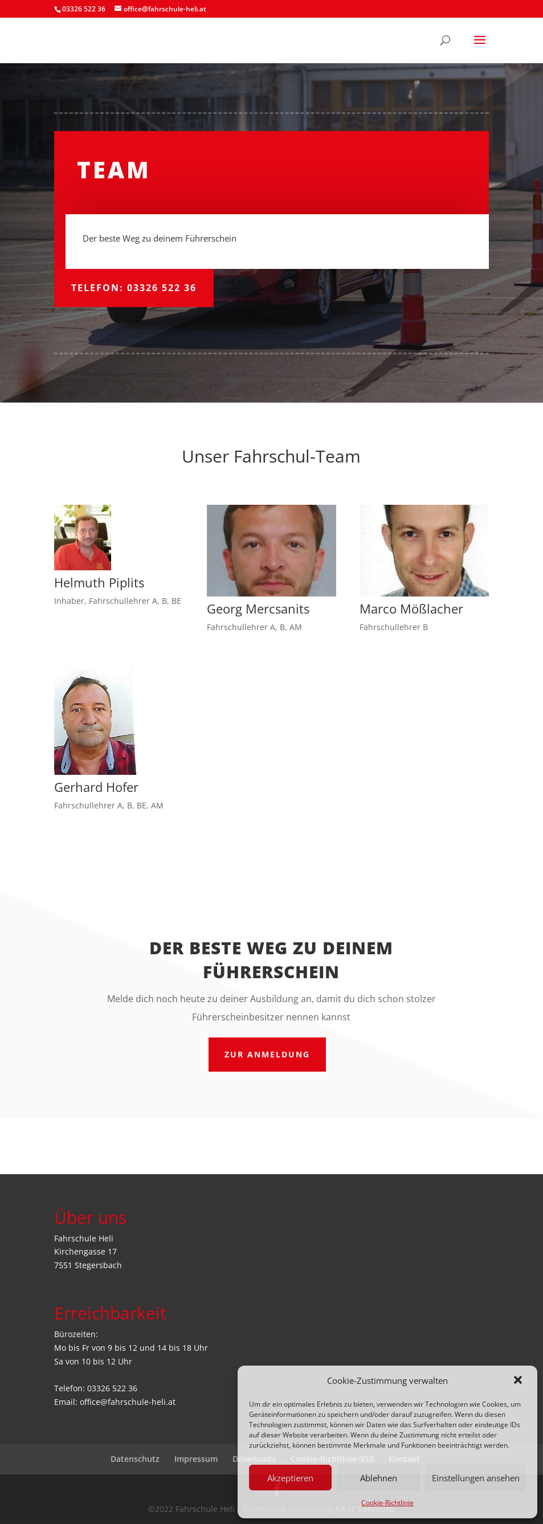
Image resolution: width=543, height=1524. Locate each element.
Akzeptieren (290, 1478)
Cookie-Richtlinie (387, 1502)
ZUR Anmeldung (267, 1054)
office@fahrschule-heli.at (127, 1401)
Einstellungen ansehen (476, 1478)
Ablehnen (378, 1478)
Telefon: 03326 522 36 (134, 287)
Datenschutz (135, 1458)
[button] (519, 1381)
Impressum (196, 1458)
